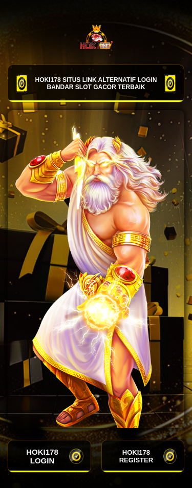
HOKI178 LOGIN (54, 456)
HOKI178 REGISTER (148, 456)
